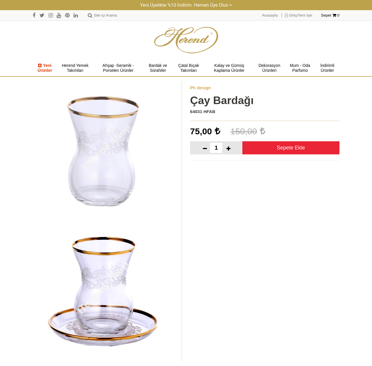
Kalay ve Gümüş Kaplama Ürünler (229, 68)
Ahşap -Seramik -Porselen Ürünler (118, 68)
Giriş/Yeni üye (298, 15)
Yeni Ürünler (44, 68)
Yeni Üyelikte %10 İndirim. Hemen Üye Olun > (186, 5)
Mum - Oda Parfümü (300, 68)
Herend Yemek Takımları (75, 68)
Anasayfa (270, 15)
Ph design (200, 87)
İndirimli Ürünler (327, 68)
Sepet (330, 15)
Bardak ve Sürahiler (158, 68)
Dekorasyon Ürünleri (269, 68)
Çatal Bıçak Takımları (188, 68)
